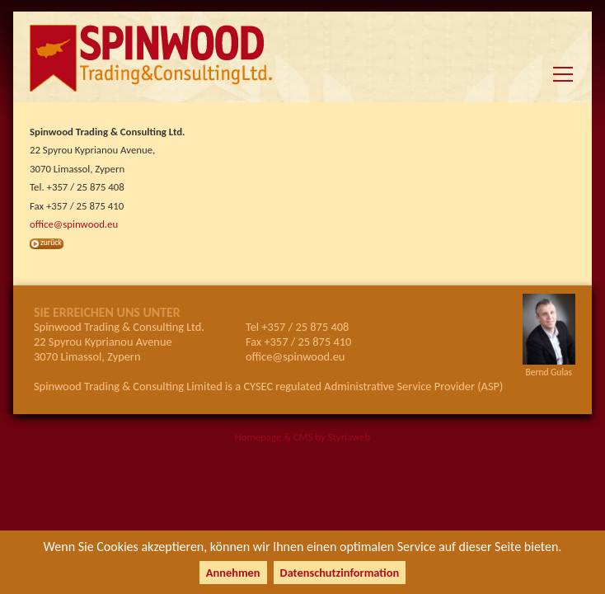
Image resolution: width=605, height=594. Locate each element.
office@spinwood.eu (74, 224)
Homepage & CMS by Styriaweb (302, 437)
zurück (51, 243)
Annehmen (233, 572)
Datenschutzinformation (340, 572)
